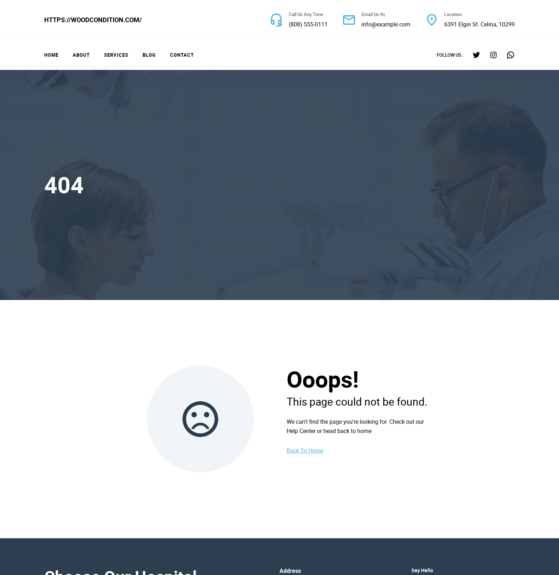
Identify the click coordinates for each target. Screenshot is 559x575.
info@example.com (385, 24)
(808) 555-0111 (308, 24)
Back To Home (305, 450)
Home (51, 55)
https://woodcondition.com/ (93, 19)
